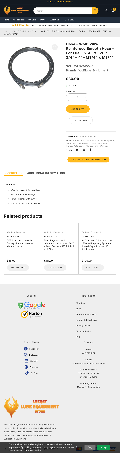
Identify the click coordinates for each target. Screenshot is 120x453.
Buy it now (81, 120)
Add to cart (78, 109)
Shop (78, 308)
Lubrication (102, 143)
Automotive (84, 25)
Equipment (109, 140)
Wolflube (104, 146)
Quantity (70, 91)
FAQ (78, 337)
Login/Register (106, 10)
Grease (64, 25)
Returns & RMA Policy (86, 320)
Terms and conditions (86, 314)
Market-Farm (92, 146)
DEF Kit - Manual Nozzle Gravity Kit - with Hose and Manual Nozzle (21, 243)
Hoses (93, 143)
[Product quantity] (77, 97)
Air (33, 25)
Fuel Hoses (25, 31)
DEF (50, 25)
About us (80, 303)
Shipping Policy (83, 331)
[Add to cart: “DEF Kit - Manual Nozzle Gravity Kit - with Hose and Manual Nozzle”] (18, 267)
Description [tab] (13, 173)
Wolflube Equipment (93, 70)
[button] (55, 47)
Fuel (56, 25)
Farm (94, 25)
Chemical (41, 25)
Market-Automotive (75, 146)
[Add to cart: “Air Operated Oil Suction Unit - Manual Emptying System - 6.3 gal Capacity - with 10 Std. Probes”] (93, 267)
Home (6, 31)
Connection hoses (94, 140)
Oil (71, 25)
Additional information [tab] (46, 173)
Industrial (103, 25)
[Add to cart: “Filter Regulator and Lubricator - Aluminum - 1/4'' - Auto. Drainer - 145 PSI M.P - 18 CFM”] (55, 267)
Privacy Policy (83, 325)
